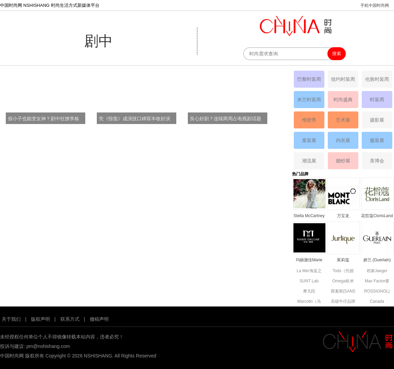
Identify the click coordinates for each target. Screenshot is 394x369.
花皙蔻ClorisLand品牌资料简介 (377, 216)
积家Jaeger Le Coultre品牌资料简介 (376, 271)
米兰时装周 (309, 99)
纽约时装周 (343, 79)
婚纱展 (343, 160)
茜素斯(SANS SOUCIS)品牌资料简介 (343, 292)
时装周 (377, 99)
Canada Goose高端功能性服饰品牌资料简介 (377, 302)
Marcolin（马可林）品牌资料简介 (309, 302)
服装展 (377, 140)
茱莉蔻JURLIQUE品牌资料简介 (343, 260)
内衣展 (343, 140)
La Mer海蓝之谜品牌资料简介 (309, 271)
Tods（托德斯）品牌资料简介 (343, 271)
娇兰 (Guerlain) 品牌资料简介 (377, 260)
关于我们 (11, 319)
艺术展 (343, 120)
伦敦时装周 (377, 79)
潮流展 (309, 160)
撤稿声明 (99, 319)
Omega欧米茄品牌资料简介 (343, 281)
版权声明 (40, 319)
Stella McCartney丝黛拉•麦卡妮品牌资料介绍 (308, 216)
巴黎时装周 (309, 79)
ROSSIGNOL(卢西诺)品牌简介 (377, 292)
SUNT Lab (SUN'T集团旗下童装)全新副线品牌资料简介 (309, 281)
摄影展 (377, 120)
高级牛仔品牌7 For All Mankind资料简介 (343, 302)
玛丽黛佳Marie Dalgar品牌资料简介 (309, 260)
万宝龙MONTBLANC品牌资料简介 (343, 216)
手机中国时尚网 (374, 5)
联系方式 (69, 319)
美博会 (377, 160)
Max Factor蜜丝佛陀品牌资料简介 (377, 281)
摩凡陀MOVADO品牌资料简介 (309, 292)
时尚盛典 (343, 99)
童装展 (309, 140)
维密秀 (309, 120)
